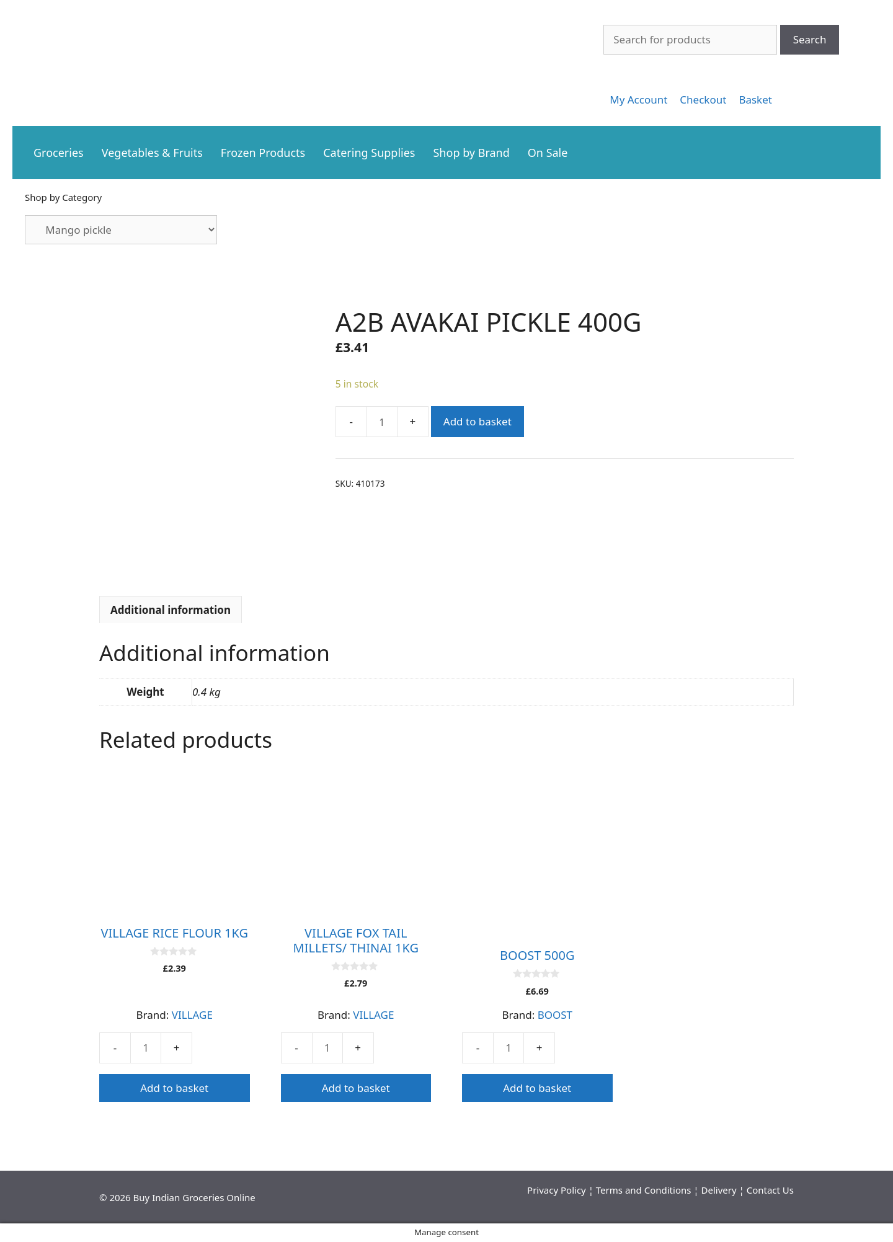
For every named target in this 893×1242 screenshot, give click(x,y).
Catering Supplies (369, 152)
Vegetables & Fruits (152, 152)
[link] (638, 100)
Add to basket (477, 421)
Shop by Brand (471, 152)
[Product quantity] (382, 421)
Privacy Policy (556, 1190)
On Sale (548, 152)
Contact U (768, 1190)
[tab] (170, 609)
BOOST (555, 1015)
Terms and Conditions (643, 1190)
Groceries (58, 152)
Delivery (719, 1190)
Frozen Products (263, 152)
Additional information (170, 610)
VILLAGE (192, 1015)
